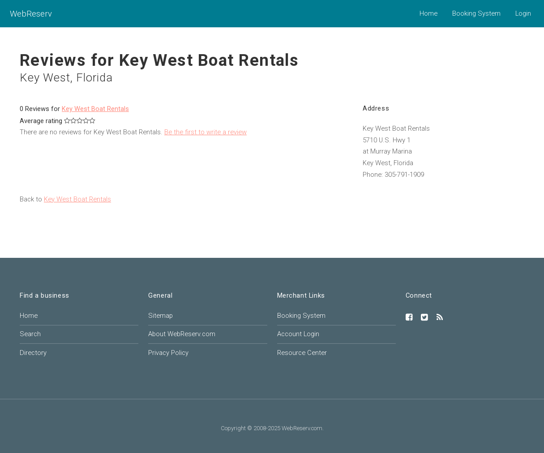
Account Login (298, 334)
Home (428, 13)
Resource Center (302, 353)
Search (30, 334)
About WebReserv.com (181, 334)
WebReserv (31, 13)
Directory (33, 353)
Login (523, 13)
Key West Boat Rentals (95, 109)
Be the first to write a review (205, 132)
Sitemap (160, 316)
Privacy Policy (168, 353)
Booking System (476, 13)
